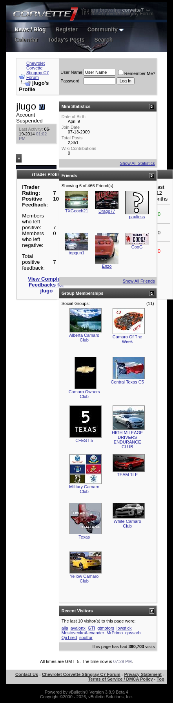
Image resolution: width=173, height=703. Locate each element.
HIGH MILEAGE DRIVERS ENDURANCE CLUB (127, 439)
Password (69, 81)
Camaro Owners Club (84, 394)
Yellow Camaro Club (84, 578)
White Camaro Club (127, 523)
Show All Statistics (137, 163)
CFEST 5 (84, 440)
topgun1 (76, 252)
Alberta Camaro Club (84, 337)
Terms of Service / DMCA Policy (120, 679)
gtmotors (105, 628)
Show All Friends (139, 281)
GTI (91, 628)
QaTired (69, 637)
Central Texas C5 (127, 382)
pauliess (137, 216)
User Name (71, 72)
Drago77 (106, 211)
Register (67, 29)
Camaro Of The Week (127, 339)
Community (105, 29)
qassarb (132, 632)
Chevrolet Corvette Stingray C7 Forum (37, 70)
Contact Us (26, 674)
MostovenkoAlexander (83, 632)
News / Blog (30, 29)
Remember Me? (136, 73)
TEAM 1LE (127, 474)
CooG (137, 247)
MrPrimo (115, 632)
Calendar (26, 40)
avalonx (78, 628)
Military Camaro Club (84, 489)
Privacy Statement (143, 674)
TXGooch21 (76, 210)
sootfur (86, 637)
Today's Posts (66, 40)
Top (160, 679)
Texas (84, 537)
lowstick (124, 628)
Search (104, 40)
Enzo (107, 266)
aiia (65, 628)
